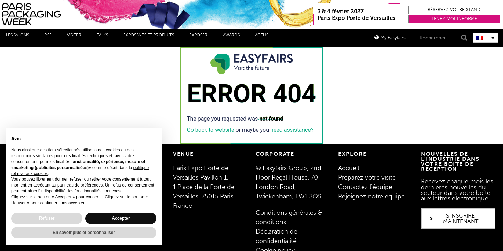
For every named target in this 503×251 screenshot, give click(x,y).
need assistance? (291, 130)
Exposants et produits (150, 34)
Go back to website (210, 130)
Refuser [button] (47, 218)
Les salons (19, 34)
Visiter (76, 34)
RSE (49, 34)
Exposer (200, 34)
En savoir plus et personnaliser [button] (84, 232)
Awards (233, 34)
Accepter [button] (121, 218)
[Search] (463, 37)
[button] (454, 10)
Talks (104, 34)
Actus (263, 34)
